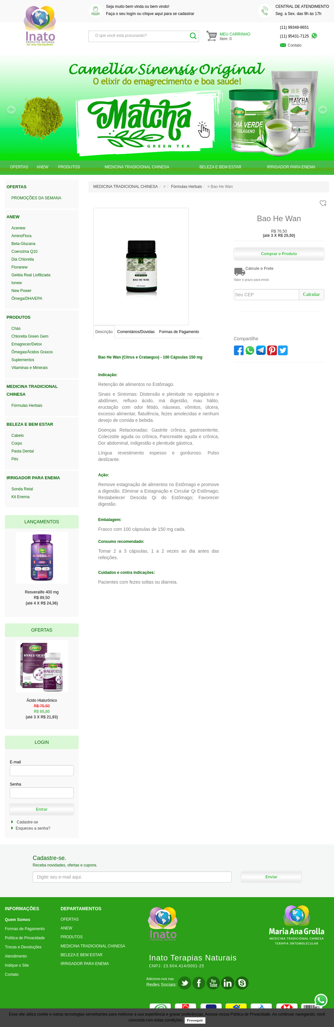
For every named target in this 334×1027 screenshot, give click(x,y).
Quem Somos (17, 919)
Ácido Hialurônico (42, 706)
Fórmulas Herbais (186, 186)
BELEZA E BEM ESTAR (220, 167)
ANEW (42, 167)
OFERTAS (19, 167)
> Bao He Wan (220, 186)
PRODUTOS (69, 167)
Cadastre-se (27, 822)
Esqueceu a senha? (33, 828)
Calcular (311, 294)
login (131, 13)
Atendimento (16, 956)
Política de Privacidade (250, 1014)
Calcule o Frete (260, 268)
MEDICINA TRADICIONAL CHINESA (137, 167)
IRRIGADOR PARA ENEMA (291, 167)
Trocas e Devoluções (23, 947)
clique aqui (152, 13)
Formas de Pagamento (25, 929)
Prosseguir (195, 1020)
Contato (12, 974)
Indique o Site (17, 965)
